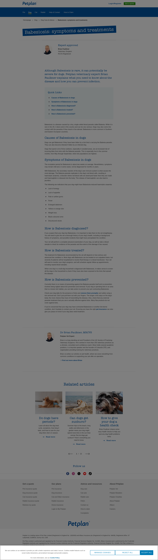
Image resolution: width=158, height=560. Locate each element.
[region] (79, 552)
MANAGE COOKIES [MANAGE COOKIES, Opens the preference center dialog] (103, 552)
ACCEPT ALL (146, 552)
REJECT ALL (127, 552)
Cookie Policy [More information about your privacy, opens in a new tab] (55, 558)
